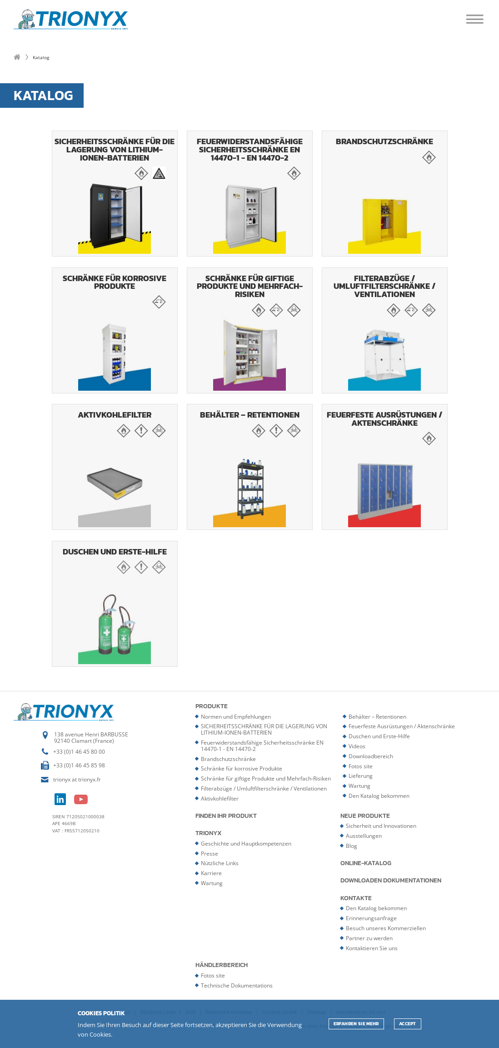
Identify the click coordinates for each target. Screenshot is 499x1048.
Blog (351, 846)
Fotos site (361, 766)
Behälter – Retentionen (249, 468)
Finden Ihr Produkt (226, 816)
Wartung (359, 786)
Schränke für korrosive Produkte (114, 331)
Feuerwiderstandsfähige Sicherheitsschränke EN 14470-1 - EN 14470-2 (249, 195)
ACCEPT (407, 1023)
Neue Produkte (365, 816)
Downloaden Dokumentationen (390, 880)
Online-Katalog (365, 863)
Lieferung (361, 776)
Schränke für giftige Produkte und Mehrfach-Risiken (249, 331)
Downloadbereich (371, 756)
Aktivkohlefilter (114, 468)
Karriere (211, 873)
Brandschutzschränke (384, 195)
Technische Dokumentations (237, 985)
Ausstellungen (364, 836)
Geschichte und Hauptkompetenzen (246, 843)
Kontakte (356, 898)
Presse (209, 853)
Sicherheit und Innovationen (381, 826)
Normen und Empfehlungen (236, 716)
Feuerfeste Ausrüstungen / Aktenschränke (384, 468)
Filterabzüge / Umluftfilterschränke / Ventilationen (384, 331)
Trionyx (208, 833)
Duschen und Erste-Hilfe (114, 605)
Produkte (211, 706)
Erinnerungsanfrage (371, 918)
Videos (357, 746)
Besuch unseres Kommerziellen (386, 928)
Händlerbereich (221, 965)
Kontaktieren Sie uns (372, 948)
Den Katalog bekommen (379, 796)
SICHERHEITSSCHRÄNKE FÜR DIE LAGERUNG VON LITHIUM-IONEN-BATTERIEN (114, 195)
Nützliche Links (220, 863)
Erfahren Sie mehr (356, 1023)
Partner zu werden (369, 938)
